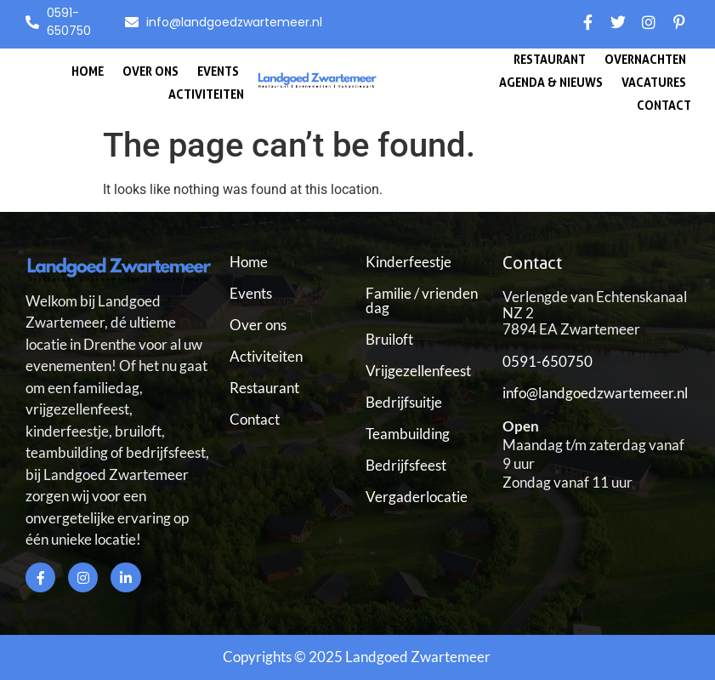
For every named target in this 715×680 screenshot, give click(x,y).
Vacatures (653, 82)
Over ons (150, 71)
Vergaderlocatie (417, 497)
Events (218, 71)
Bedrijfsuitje (404, 402)
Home (87, 71)
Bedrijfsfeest (406, 465)
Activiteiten (206, 94)
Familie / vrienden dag (422, 300)
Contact (664, 105)
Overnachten (645, 59)
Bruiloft (389, 339)
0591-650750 (547, 361)
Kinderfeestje (408, 262)
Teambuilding (408, 434)
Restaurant (550, 59)
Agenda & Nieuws (551, 82)
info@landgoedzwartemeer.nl (595, 393)
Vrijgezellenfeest (418, 371)
